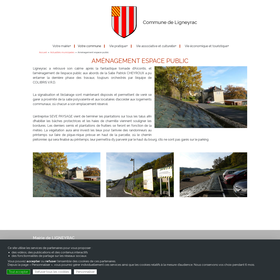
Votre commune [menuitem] (89, 46)
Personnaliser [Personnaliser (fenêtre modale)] (85, 272)
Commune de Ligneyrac (170, 22)
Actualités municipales (62, 52)
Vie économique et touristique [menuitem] (205, 46)
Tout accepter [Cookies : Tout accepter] (18, 272)
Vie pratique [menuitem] (117, 46)
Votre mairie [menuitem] (60, 46)
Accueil (43, 52)
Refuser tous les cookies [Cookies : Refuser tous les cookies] (52, 272)
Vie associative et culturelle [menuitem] (154, 46)
